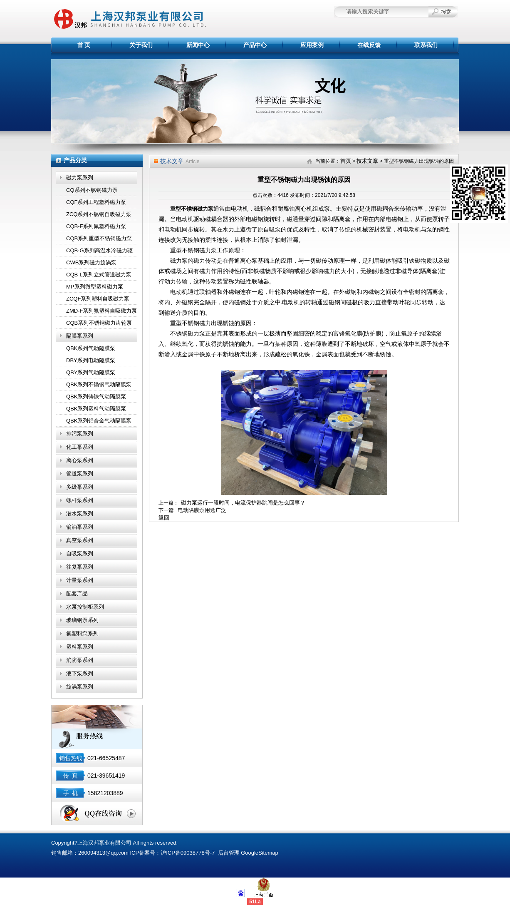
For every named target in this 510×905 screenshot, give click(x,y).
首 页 (84, 45)
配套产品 (77, 593)
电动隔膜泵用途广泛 (202, 510)
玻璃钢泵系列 (82, 620)
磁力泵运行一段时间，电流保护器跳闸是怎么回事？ (243, 503)
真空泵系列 (79, 540)
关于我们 (141, 45)
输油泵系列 (79, 527)
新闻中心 (198, 45)
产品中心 (255, 45)
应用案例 (312, 45)
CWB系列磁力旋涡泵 (91, 262)
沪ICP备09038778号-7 (188, 853)
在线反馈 (369, 45)
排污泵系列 (79, 433)
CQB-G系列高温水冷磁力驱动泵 (99, 251)
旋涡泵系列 (79, 687)
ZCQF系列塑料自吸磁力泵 (97, 299)
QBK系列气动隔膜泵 (90, 348)
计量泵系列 (79, 580)
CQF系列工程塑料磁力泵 (96, 202)
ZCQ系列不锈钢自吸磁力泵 (98, 214)
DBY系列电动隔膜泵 (90, 360)
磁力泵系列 (79, 177)
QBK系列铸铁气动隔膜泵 (96, 396)
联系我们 (426, 45)
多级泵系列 (79, 487)
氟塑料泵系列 (82, 633)
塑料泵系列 (79, 647)
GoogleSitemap (259, 853)
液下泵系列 (79, 673)
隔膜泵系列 (79, 336)
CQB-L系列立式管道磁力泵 (98, 274)
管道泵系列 (79, 473)
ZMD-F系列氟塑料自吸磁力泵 (101, 311)
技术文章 (367, 161)
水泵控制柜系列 (85, 607)
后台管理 (229, 853)
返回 (163, 518)
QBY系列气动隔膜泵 (90, 372)
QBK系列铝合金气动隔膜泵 (98, 421)
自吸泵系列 (79, 553)
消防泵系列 (79, 660)
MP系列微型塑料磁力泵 (94, 286)
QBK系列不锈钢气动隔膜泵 (98, 384)
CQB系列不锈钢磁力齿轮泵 (99, 323)
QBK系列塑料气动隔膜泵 (96, 408)
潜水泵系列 (79, 513)
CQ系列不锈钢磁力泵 (92, 190)
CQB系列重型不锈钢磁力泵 (99, 238)
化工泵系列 (79, 447)
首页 (345, 161)
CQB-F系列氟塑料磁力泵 (96, 226)
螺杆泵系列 (79, 500)
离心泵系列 (79, 460)
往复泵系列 (79, 567)
